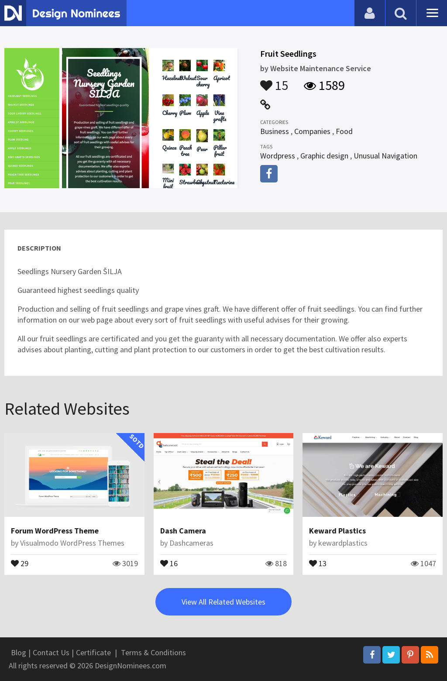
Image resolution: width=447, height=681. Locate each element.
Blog (18, 652)
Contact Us (51, 652)
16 (169, 562)
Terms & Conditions (153, 652)
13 (318, 562)
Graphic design (324, 156)
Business (274, 131)
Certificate (93, 652)
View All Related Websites (223, 602)
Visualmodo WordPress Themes (72, 543)
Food (344, 131)
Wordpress (277, 156)
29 (19, 562)
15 (274, 81)
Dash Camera (183, 531)
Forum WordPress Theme (55, 531)
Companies (312, 131)
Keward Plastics (337, 531)
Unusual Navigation (385, 156)
